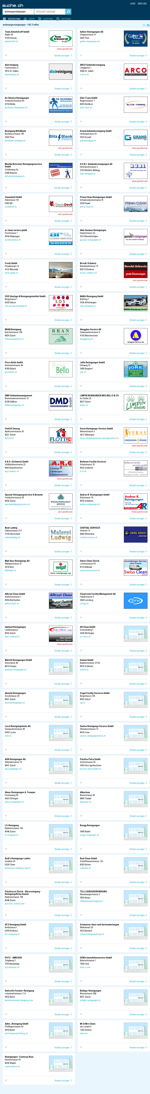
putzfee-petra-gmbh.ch (90, 768)
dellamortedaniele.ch (14, 405)
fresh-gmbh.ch (11, 272)
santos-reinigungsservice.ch (93, 735)
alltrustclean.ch (12, 603)
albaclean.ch (85, 802)
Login (132, 3)
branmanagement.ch (14, 339)
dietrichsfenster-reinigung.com (19, 1000)
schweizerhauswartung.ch (92, 934)
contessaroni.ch (12, 1066)
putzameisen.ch (12, 967)
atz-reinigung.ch (12, 934)
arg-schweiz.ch (12, 471)
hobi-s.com (85, 967)
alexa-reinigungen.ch (14, 802)
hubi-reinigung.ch (87, 173)
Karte (32, 18)
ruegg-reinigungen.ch (89, 835)
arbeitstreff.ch (11, 41)
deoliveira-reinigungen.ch (16, 107)
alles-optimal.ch (12, 636)
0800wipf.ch (10, 570)
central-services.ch (88, 537)
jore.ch (83, 372)
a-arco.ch (84, 74)
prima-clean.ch (86, 206)
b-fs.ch (83, 471)
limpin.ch (84, 405)
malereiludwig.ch (12, 537)
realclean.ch (85, 868)
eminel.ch (84, 669)
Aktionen (66, 18)
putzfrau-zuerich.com (15, 903)
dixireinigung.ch (12, 74)
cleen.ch (84, 1033)
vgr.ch (82, 702)
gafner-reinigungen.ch (90, 41)
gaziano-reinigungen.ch (90, 239)
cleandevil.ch (11, 206)
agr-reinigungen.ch (13, 768)
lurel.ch (8, 735)
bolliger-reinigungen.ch (90, 1000)
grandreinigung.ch (88, 140)
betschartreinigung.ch (15, 176)
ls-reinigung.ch (11, 835)
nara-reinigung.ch (88, 306)
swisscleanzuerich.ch (90, 570)
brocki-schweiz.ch (88, 272)
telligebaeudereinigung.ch (91, 901)
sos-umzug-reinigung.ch (16, 306)
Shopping (48, 18)
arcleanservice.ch (13, 239)
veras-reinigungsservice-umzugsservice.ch (99, 438)
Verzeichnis (14, 18)
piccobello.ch (11, 372)
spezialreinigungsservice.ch (17, 504)
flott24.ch (9, 438)
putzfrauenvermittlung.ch (16, 1033)
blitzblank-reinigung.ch (15, 140)
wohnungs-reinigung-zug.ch (17, 868)
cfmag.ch (84, 603)
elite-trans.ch (86, 107)
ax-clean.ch (85, 636)
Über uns (142, 3)
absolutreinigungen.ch (15, 702)
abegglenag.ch (86, 339)
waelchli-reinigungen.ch (15, 669)
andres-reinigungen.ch (90, 504)
